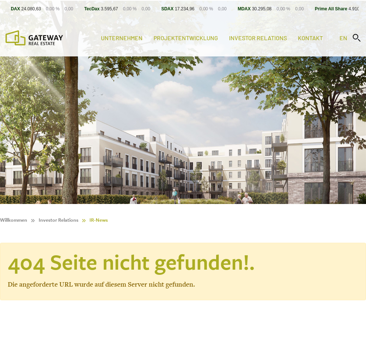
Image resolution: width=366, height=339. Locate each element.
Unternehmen (121, 37)
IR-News (98, 220)
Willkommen (13, 220)
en (343, 37)
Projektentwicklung (186, 37)
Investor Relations (258, 37)
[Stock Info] (183, 9)
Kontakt (310, 37)
